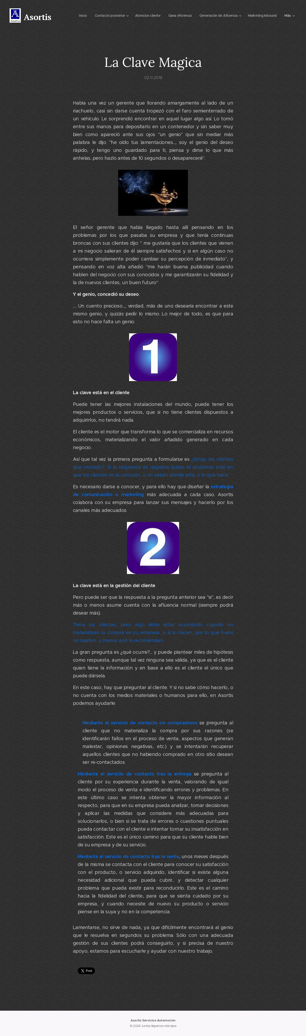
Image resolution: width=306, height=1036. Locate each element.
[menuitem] (75, 15)
